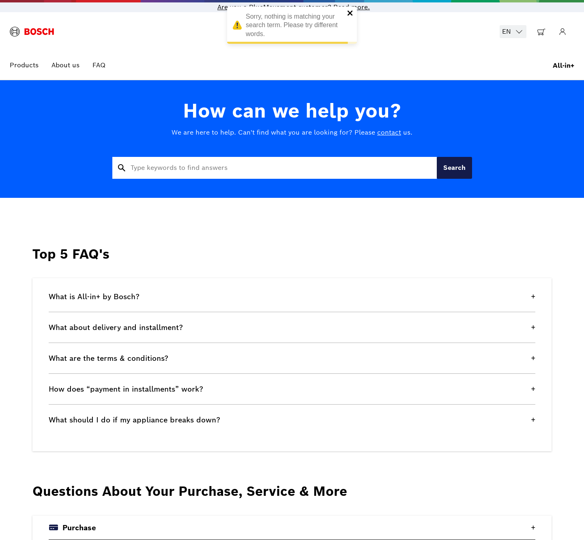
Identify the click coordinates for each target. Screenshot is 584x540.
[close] (350, 14)
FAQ (98, 65)
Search (454, 167)
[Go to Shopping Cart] (541, 32)
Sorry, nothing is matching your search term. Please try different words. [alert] (292, 26)
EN (513, 31)
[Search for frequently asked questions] (274, 168)
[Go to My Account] (562, 32)
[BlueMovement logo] (32, 31)
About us (65, 65)
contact (389, 132)
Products (24, 65)
